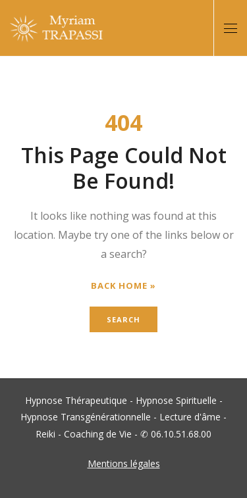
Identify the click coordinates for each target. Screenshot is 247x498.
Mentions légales (124, 463)
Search (123, 319)
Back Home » (123, 285)
